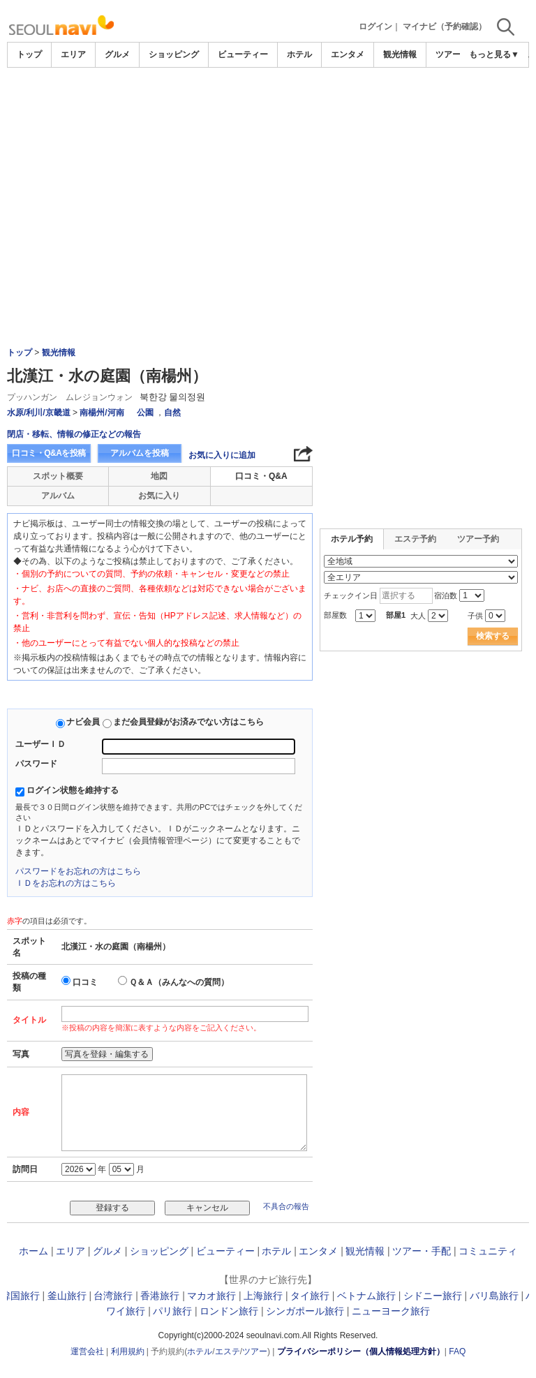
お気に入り (159, 496)
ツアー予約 (478, 539)
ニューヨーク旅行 (391, 1311)
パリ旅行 (172, 1311)
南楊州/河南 (102, 412)
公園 (145, 412)
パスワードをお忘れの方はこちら (78, 871)
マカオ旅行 (211, 1295)
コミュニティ (488, 1251)
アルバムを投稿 (139, 453)
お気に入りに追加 (221, 455)
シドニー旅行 (432, 1295)
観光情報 (400, 54)
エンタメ (347, 54)
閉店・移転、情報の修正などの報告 (74, 434)
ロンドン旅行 (229, 1311)
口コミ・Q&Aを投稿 (49, 453)
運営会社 (87, 1351)
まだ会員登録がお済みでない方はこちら (188, 722)
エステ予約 (415, 539)
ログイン (375, 26)
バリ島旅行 (494, 1295)
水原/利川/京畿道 (38, 412)
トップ (29, 54)
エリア (73, 54)
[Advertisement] (268, 106)
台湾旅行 (113, 1295)
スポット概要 (58, 476)
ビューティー (243, 54)
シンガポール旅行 (305, 1311)
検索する (492, 636)
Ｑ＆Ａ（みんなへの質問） (179, 982)
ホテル (299, 54)
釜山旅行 (67, 1295)
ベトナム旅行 (366, 1295)
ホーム (33, 1251)
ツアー (254, 1351)
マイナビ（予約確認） (444, 26)
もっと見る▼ (494, 54)
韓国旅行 (20, 1295)
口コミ (85, 982)
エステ (227, 1351)
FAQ (457, 1351)
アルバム (58, 496)
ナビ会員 (83, 722)
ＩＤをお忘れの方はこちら (65, 883)
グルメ (117, 54)
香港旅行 (159, 1295)
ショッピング (174, 54)
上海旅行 (263, 1295)
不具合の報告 (286, 1206)
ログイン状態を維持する (73, 790)
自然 (172, 412)
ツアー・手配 (421, 1251)
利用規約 (127, 1351)
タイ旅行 (309, 1295)
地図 (159, 476)
